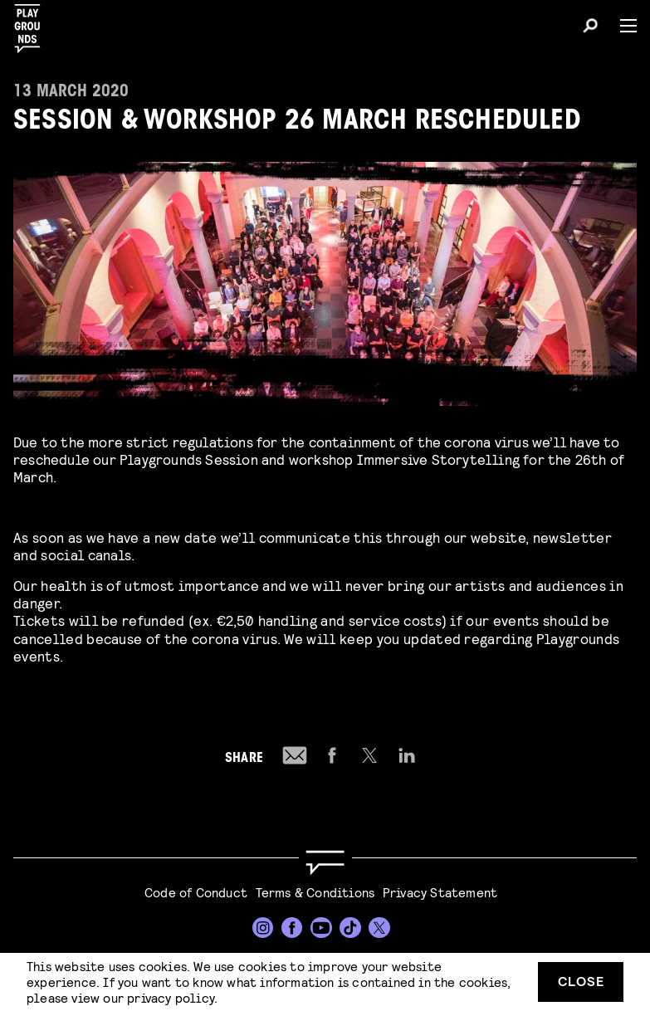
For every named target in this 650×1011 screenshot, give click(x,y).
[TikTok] (350, 928)
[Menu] (622, 26)
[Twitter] (379, 928)
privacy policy (170, 997)
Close (581, 981)
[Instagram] (263, 928)
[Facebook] (292, 928)
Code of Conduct (195, 892)
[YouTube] (321, 928)
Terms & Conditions (315, 892)
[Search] (590, 28)
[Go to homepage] (325, 863)
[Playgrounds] (32, 23)
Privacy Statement (440, 892)
